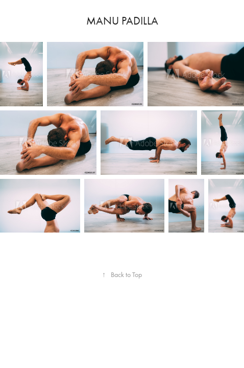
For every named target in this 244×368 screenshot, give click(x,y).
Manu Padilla (122, 21)
